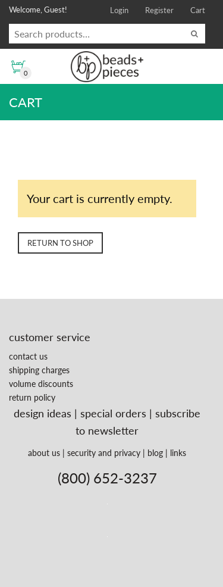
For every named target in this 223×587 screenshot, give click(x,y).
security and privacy (103, 453)
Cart (197, 10)
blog (155, 453)
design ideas (42, 413)
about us (44, 453)
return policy (32, 397)
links (178, 453)
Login (119, 10)
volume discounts (41, 384)
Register (159, 10)
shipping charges (39, 370)
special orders (113, 413)
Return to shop (60, 243)
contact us (28, 356)
